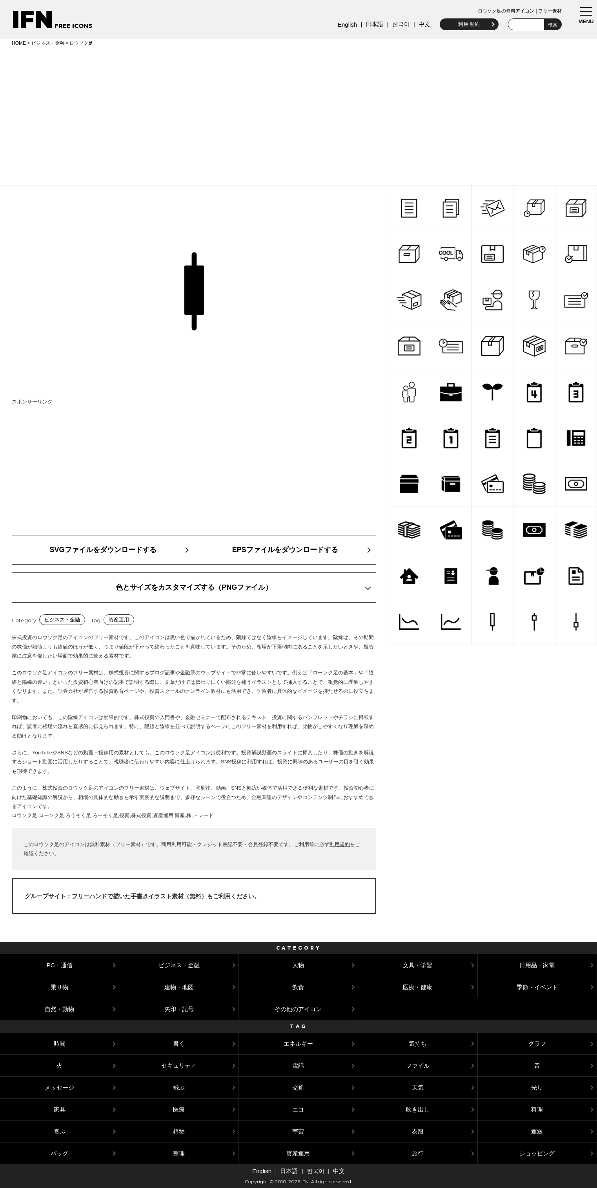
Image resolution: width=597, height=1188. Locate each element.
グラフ (537, 1043)
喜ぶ (60, 1131)
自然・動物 (59, 1009)
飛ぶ (179, 1087)
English (344, 24)
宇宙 (298, 1131)
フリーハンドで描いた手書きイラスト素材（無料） (139, 896)
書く (179, 1043)
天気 (418, 1087)
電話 (298, 1065)
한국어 (397, 24)
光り (537, 1087)
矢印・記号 (179, 1009)
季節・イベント (537, 987)
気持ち (417, 1043)
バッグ (59, 1153)
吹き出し (418, 1109)
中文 (421, 24)
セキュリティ (179, 1065)
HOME (19, 43)
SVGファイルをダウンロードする (103, 550)
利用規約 (466, 24)
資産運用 (119, 620)
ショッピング (537, 1153)
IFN (32, 19)
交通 (298, 1087)
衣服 (418, 1131)
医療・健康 (417, 987)
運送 (537, 1131)
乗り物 (59, 987)
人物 (298, 965)
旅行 (418, 1153)
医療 (179, 1109)
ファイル (418, 1065)
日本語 (371, 24)
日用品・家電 (537, 965)
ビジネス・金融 (47, 43)
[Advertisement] (298, 114)
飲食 (298, 987)
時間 (60, 1043)
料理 (537, 1109)
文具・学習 (417, 965)
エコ (298, 1109)
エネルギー (298, 1043)
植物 (179, 1131)
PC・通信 (60, 965)
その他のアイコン (298, 1009)
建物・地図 (179, 987)
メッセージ (59, 1087)
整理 (179, 1153)
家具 (60, 1109)
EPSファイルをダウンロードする (285, 550)
